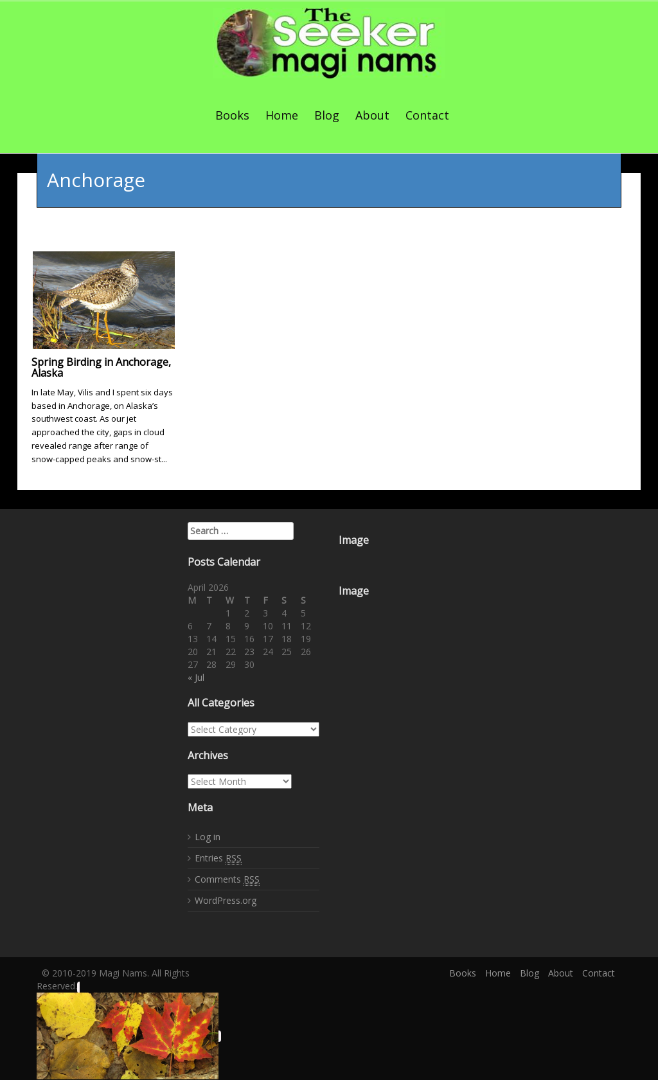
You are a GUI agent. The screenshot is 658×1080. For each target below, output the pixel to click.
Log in (207, 835)
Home (281, 115)
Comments (227, 877)
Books (232, 115)
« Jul (196, 675)
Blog (326, 115)
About (372, 115)
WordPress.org (225, 898)
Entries (218, 856)
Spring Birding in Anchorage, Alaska (101, 365)
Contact (427, 115)
